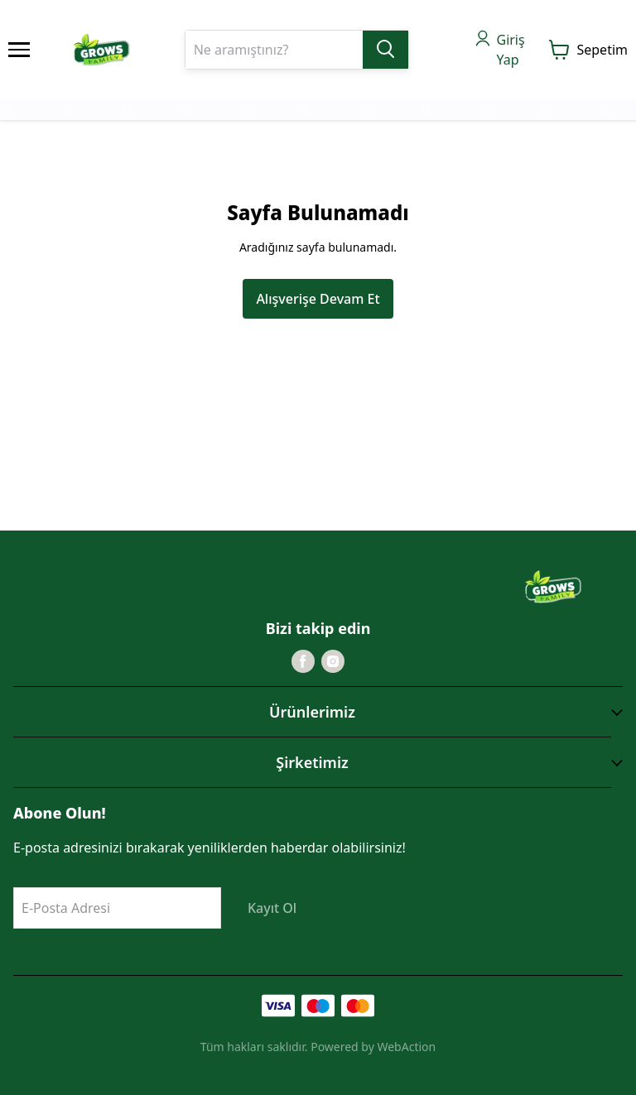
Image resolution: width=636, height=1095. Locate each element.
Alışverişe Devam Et (317, 299)
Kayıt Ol (272, 908)
